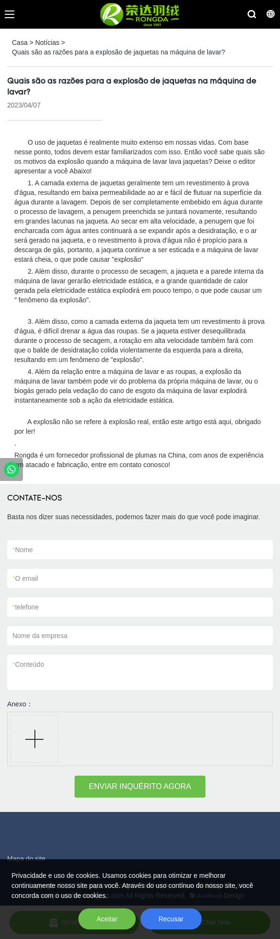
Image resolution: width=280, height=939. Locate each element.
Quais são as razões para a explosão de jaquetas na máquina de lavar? (118, 52)
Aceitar (107, 919)
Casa (20, 42)
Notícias (47, 42)
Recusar (171, 919)
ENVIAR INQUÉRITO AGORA (140, 786)
